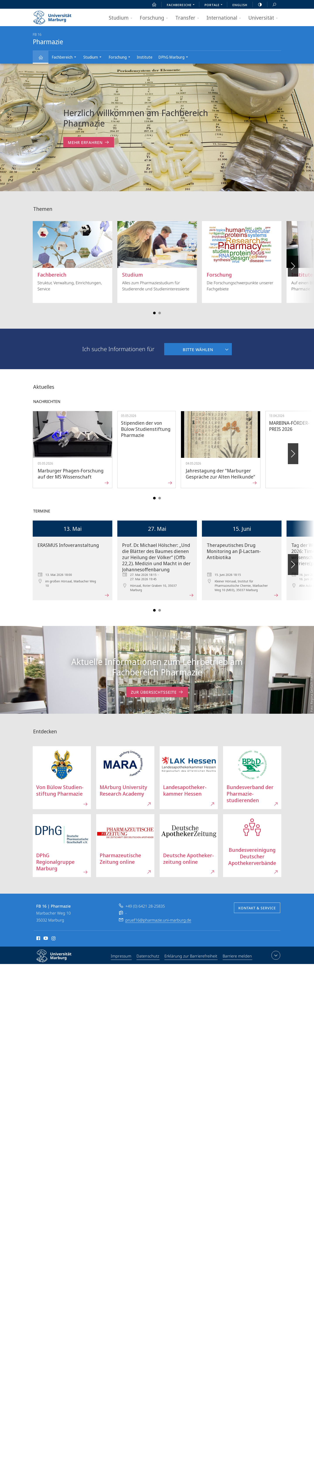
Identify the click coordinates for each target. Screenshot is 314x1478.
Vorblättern (293, 263)
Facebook (38, 938)
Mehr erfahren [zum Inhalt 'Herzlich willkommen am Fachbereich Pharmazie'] (88, 142)
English (239, 5)
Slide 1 (154, 313)
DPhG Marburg (174, 57)
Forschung (155, 18)
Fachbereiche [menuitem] (182, 5)
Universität (264, 18)
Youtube (45, 938)
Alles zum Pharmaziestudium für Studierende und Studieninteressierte (157, 256)
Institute (144, 57)
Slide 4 (159, 313)
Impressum (122, 956)
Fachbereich (65, 57)
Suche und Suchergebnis (271, 4)
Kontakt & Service (257, 908)
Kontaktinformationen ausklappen (275, 955)
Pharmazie (43, 59)
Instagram (53, 938)
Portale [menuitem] (215, 5)
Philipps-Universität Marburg (57, 959)
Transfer (188, 18)
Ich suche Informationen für (118, 349)
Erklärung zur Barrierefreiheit (191, 956)
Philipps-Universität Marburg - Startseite (56, 16)
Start (152, 4)
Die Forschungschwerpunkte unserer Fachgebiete (242, 256)
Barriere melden (236, 956)
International (225, 18)
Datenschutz (148, 956)
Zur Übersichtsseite (157, 692)
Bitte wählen (188, 347)
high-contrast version (257, 4)
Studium (122, 18)
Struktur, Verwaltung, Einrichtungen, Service (72, 256)
